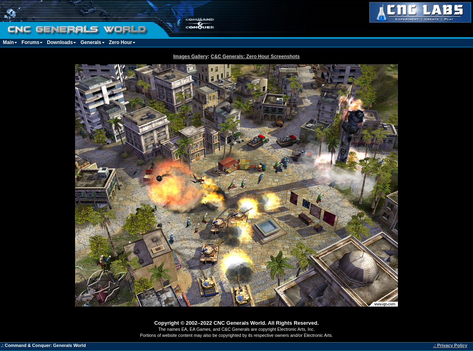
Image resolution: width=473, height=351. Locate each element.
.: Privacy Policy (450, 345)
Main (8, 42)
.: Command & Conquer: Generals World (43, 345)
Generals (90, 42)
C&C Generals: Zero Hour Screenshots (255, 56)
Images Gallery (190, 56)
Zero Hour (120, 42)
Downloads (60, 42)
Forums (30, 42)
